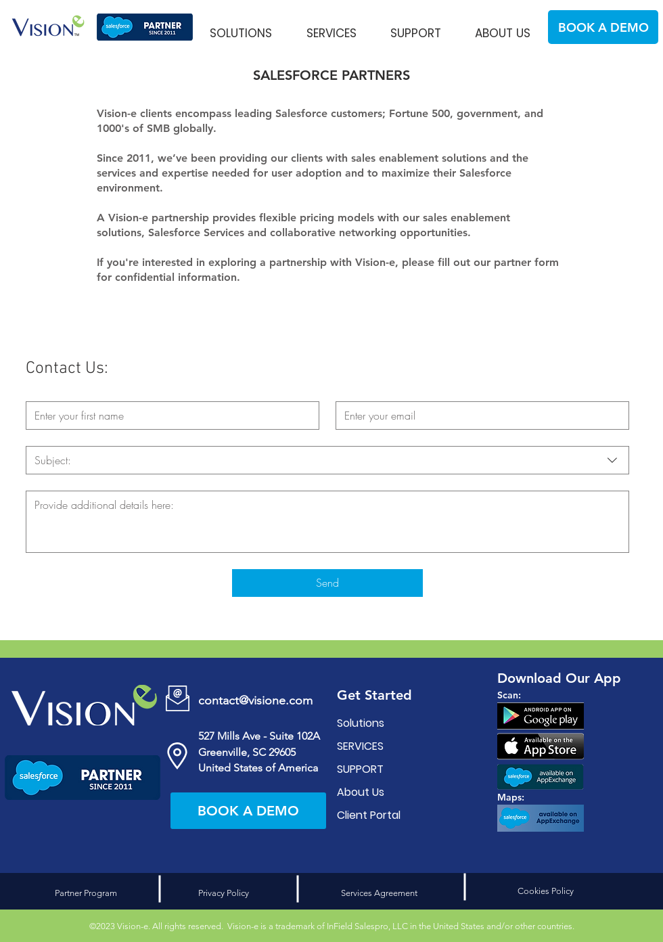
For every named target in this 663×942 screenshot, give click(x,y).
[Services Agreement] (379, 893)
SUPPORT (360, 769)
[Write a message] (327, 522)
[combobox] (327, 460)
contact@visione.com (255, 700)
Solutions (360, 723)
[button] (240, 27)
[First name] (168, 415)
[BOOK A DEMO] (603, 27)
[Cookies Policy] (545, 891)
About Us (360, 792)
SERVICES (360, 746)
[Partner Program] (86, 893)
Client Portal (369, 815)
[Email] (478, 415)
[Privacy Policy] (223, 893)
